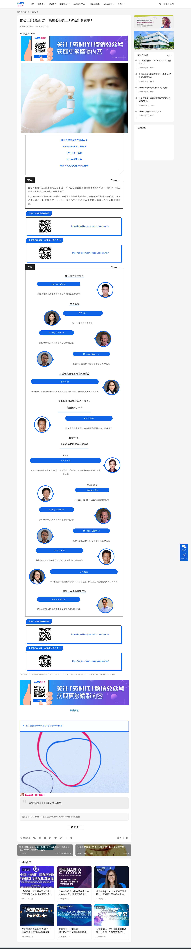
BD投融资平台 (79, 4)
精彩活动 (64, 4)
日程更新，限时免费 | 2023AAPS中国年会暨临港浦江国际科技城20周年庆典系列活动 (74, 931)
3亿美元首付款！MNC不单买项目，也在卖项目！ (155, 62)
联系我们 (121, 4)
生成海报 (25, 837)
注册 (172, 4)
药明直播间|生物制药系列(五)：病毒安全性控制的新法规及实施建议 (37, 931)
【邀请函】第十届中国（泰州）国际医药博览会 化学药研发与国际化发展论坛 (37, 893)
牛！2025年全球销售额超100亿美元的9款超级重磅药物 (155, 75)
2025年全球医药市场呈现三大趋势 (153, 88)
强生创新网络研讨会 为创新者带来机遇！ (45, 725)
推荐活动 (44, 26)
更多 (169, 55)
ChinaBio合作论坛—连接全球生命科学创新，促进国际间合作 (74, 892)
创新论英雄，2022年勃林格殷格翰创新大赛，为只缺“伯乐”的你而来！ (111, 931)
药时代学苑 (95, 4)
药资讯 (40, 4)
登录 (165, 4)
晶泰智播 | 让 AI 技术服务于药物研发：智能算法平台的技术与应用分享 (111, 893)
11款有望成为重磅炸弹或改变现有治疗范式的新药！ (154, 99)
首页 (32, 4)
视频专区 (52, 4)
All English (107, 4)
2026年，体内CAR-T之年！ (150, 111)
